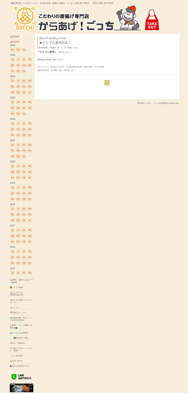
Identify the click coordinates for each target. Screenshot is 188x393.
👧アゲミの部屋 (16, 287)
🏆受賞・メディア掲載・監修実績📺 (21, 326)
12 (12, 59)
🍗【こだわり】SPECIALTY (17, 293)
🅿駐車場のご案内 (19, 338)
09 (29, 59)
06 (23, 65)
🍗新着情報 (14, 41)
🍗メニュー (14, 307)
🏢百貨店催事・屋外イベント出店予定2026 (21, 318)
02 (18, 49)
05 (29, 65)
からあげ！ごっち (151, 103)
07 (18, 65)
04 (12, 49)
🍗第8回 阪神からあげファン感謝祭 (21, 280)
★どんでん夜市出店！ (55, 42)
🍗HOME (14, 36)
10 (24, 59)
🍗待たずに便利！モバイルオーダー (21, 301)
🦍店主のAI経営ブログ (19, 366)
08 (12, 65)
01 (24, 49)
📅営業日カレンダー (18, 312)
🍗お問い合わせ (16, 360)
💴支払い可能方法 (17, 343)
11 (18, 59)
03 (12, 71)
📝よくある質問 (16, 355)
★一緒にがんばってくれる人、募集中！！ (21, 349)
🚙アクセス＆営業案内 (19, 332)
